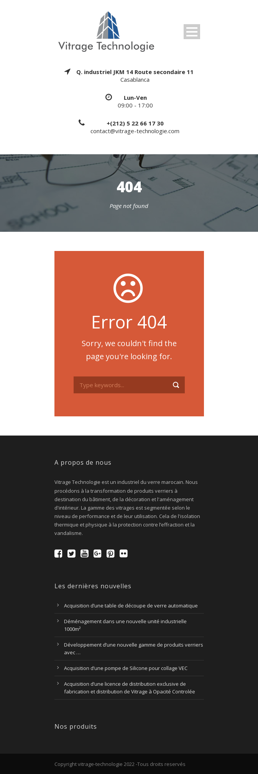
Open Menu (192, 31)
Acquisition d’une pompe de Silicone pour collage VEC (125, 668)
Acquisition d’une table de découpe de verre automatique (131, 605)
